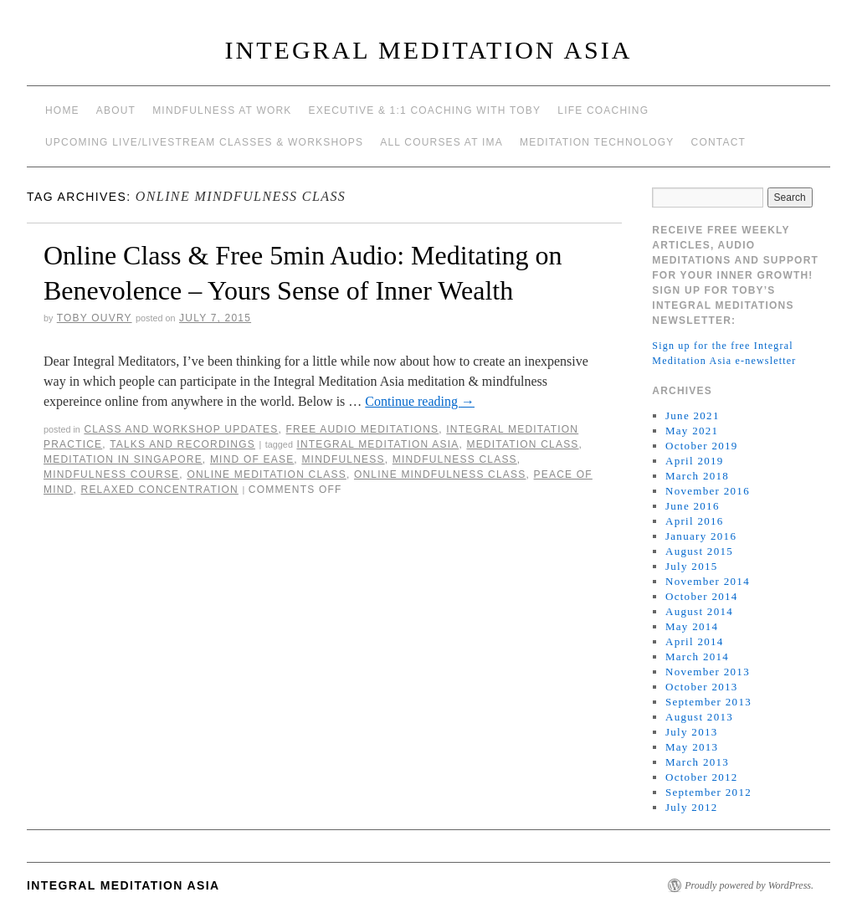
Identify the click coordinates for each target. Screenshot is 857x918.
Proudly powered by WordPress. (749, 885)
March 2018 (697, 475)
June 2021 (692, 415)
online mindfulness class (440, 474)
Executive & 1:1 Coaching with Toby (425, 110)
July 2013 (691, 732)
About (116, 110)
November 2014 (707, 581)
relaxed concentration (160, 489)
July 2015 (691, 566)
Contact (719, 142)
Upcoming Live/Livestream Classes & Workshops (204, 142)
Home (62, 110)
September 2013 (708, 701)
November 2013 (707, 671)
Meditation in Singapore (123, 459)
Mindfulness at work (221, 110)
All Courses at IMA (441, 142)
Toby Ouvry (94, 318)
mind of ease (252, 459)
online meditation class (266, 474)
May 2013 (691, 747)
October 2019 (701, 445)
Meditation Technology (597, 142)
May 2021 (691, 430)
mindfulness (342, 459)
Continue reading (420, 401)
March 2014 (697, 656)
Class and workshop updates (181, 429)
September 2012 (708, 792)
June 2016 (692, 506)
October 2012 (701, 777)
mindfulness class (455, 459)
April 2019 (694, 460)
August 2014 (699, 611)
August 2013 (699, 716)
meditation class (522, 444)
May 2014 (691, 626)
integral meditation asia (377, 444)
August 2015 (699, 551)
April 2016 (694, 521)
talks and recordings (182, 444)
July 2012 (691, 807)
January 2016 (700, 536)
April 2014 (694, 641)
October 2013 (701, 686)
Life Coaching (603, 110)
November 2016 (707, 491)
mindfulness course (111, 474)
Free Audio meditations (362, 429)
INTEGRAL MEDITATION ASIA (429, 50)
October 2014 (701, 596)
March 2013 (697, 762)
